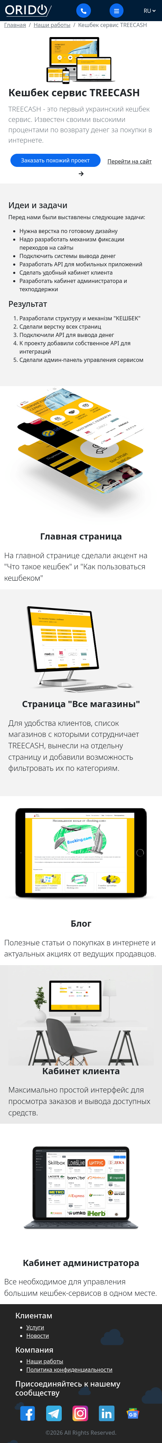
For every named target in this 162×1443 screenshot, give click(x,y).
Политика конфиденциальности (69, 1369)
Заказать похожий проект (55, 160)
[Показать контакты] (83, 10)
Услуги (35, 1327)
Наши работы (44, 1361)
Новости (37, 1335)
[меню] (116, 10)
